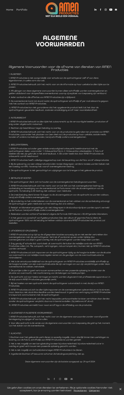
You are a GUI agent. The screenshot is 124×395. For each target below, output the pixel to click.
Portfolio (21, 9)
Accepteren (80, 390)
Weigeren (94, 390)
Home (9, 9)
